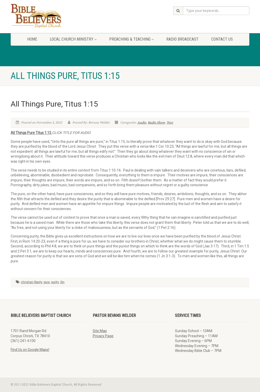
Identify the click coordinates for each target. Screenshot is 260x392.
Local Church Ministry (73, 39)
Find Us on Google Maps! (30, 350)
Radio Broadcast (182, 39)
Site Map (100, 331)
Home (32, 39)
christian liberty (31, 282)
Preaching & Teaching (131, 39)
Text (170, 123)
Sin (62, 282)
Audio (141, 123)
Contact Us (222, 39)
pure (47, 282)
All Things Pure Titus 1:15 (31, 133)
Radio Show (156, 123)
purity (55, 282)
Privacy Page (103, 336)
